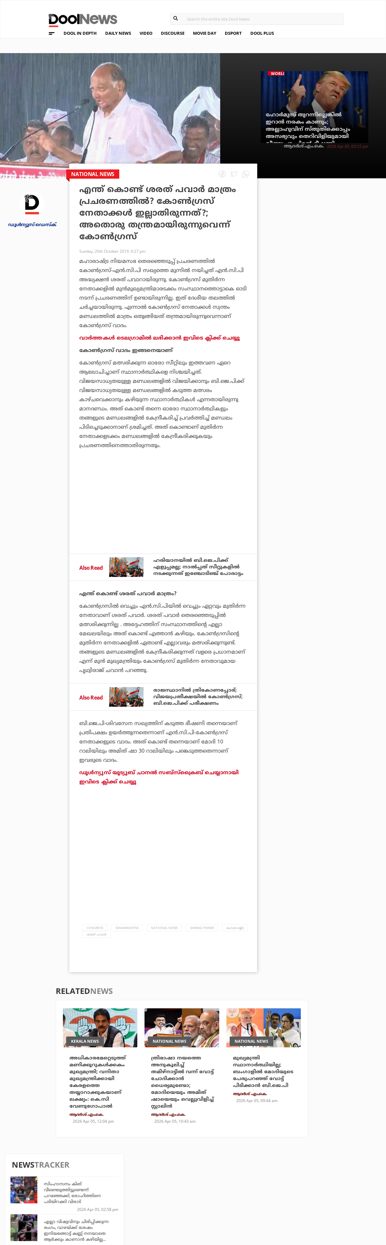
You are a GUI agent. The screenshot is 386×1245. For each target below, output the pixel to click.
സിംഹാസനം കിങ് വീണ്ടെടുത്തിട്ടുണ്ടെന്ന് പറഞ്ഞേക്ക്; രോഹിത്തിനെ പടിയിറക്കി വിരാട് (329, 225)
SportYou (172, 1195)
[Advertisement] (163, 518)
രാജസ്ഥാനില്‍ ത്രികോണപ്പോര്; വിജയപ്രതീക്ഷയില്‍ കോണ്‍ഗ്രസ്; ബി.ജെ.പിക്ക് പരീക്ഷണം (200, 705)
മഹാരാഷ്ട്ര (234, 936)
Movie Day (231, 1187)
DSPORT (233, 33)
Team (31, 1179)
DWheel (111, 1187)
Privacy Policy (44, 1188)
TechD (109, 1178)
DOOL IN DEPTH (80, 33)
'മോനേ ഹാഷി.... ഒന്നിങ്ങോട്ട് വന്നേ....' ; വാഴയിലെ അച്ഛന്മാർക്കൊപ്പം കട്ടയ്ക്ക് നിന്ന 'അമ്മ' (335, 403)
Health (110, 1195)
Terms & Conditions (51, 1197)
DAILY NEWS (118, 33)
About (33, 1171)
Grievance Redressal (52, 1214)
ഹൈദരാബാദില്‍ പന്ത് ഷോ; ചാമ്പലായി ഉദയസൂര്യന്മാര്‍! (330, 366)
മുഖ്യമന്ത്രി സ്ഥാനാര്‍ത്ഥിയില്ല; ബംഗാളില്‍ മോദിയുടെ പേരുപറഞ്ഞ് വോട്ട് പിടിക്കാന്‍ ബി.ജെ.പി (264, 1081)
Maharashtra (127, 936)
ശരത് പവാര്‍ (96, 943)
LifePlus (171, 1187)
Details (111, 1204)
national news (164, 936)
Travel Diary (175, 1178)
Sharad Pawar (202, 936)
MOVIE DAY (204, 33)
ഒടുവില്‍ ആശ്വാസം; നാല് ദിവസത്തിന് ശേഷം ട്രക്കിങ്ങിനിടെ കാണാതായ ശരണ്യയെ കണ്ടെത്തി (336, 441)
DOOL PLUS (262, 33)
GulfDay (171, 1204)
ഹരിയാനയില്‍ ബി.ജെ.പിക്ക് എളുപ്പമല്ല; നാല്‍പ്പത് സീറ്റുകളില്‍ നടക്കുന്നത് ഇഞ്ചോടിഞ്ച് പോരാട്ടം (199, 571)
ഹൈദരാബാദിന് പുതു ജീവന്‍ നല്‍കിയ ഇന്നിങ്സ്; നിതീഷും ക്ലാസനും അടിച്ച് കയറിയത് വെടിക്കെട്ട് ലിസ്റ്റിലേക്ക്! (332, 479)
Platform (230, 1178)
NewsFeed (230, 1195)
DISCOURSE (172, 33)
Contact (36, 1205)
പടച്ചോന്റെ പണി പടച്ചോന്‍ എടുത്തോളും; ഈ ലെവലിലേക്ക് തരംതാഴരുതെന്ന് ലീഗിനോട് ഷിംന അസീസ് (334, 300)
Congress (95, 936)
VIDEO (146, 33)
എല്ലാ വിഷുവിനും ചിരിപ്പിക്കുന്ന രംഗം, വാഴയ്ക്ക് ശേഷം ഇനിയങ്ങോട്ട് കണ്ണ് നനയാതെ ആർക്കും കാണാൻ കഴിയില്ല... (333, 263)
